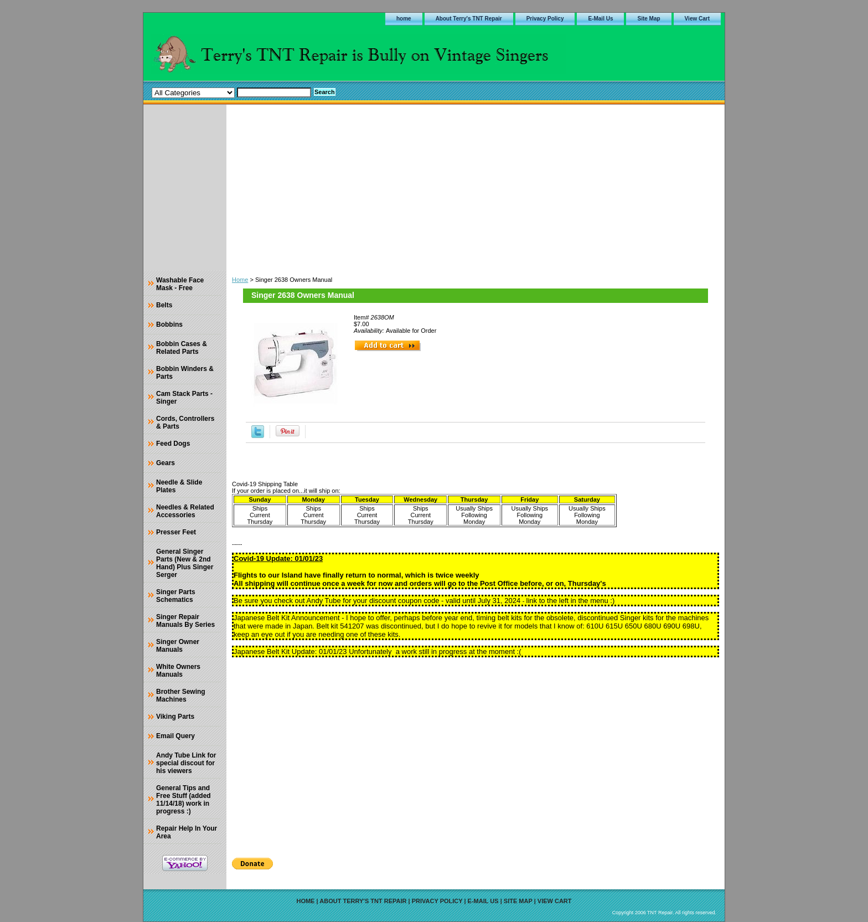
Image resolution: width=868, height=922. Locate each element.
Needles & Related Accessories (185, 511)
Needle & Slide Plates (179, 486)
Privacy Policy (545, 19)
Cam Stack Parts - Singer (184, 397)
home (403, 19)
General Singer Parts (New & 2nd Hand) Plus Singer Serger (184, 563)
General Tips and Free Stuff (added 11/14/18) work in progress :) (183, 799)
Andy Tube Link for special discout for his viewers (186, 763)
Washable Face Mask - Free (180, 284)
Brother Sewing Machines (180, 695)
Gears (165, 463)
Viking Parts (175, 716)
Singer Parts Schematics (175, 596)
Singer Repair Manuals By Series (185, 621)
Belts (164, 305)
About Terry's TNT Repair (469, 19)
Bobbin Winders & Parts (185, 372)
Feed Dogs (173, 443)
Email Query (175, 736)
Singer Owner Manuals (177, 645)
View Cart (697, 19)
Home (240, 279)
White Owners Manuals (178, 670)
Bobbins (169, 324)
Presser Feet (176, 532)
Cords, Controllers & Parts (185, 422)
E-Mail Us (600, 19)
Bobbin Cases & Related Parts (181, 348)
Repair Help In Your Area (186, 832)
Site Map (648, 19)
